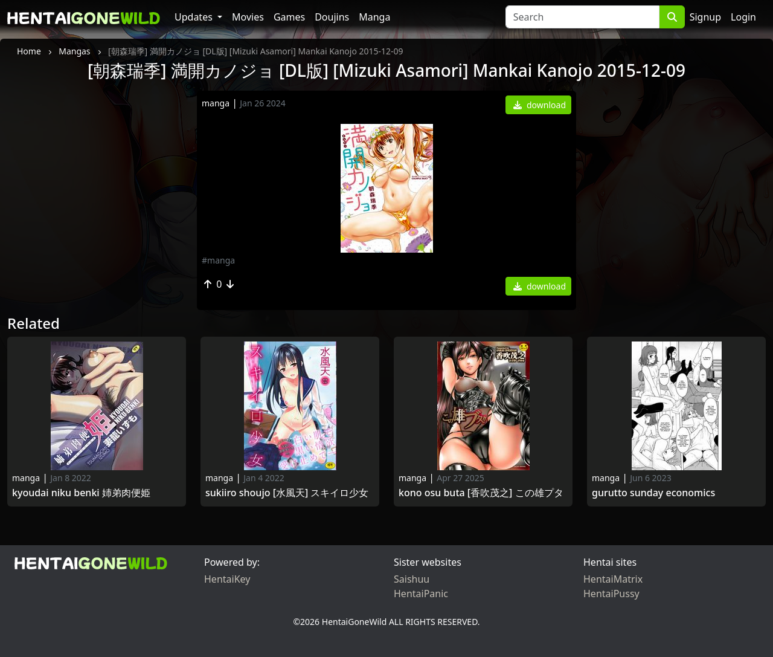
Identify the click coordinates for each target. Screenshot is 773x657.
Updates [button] (195, 17)
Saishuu (411, 579)
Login (743, 17)
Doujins (332, 17)
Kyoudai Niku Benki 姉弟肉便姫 (81, 493)
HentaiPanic (421, 593)
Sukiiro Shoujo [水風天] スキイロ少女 (286, 493)
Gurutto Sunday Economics (653, 493)
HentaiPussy (611, 593)
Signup (705, 17)
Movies (248, 17)
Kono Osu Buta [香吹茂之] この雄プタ (481, 493)
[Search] (582, 16)
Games (289, 17)
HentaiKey (227, 579)
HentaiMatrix (613, 579)
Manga (374, 17)
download (539, 105)
